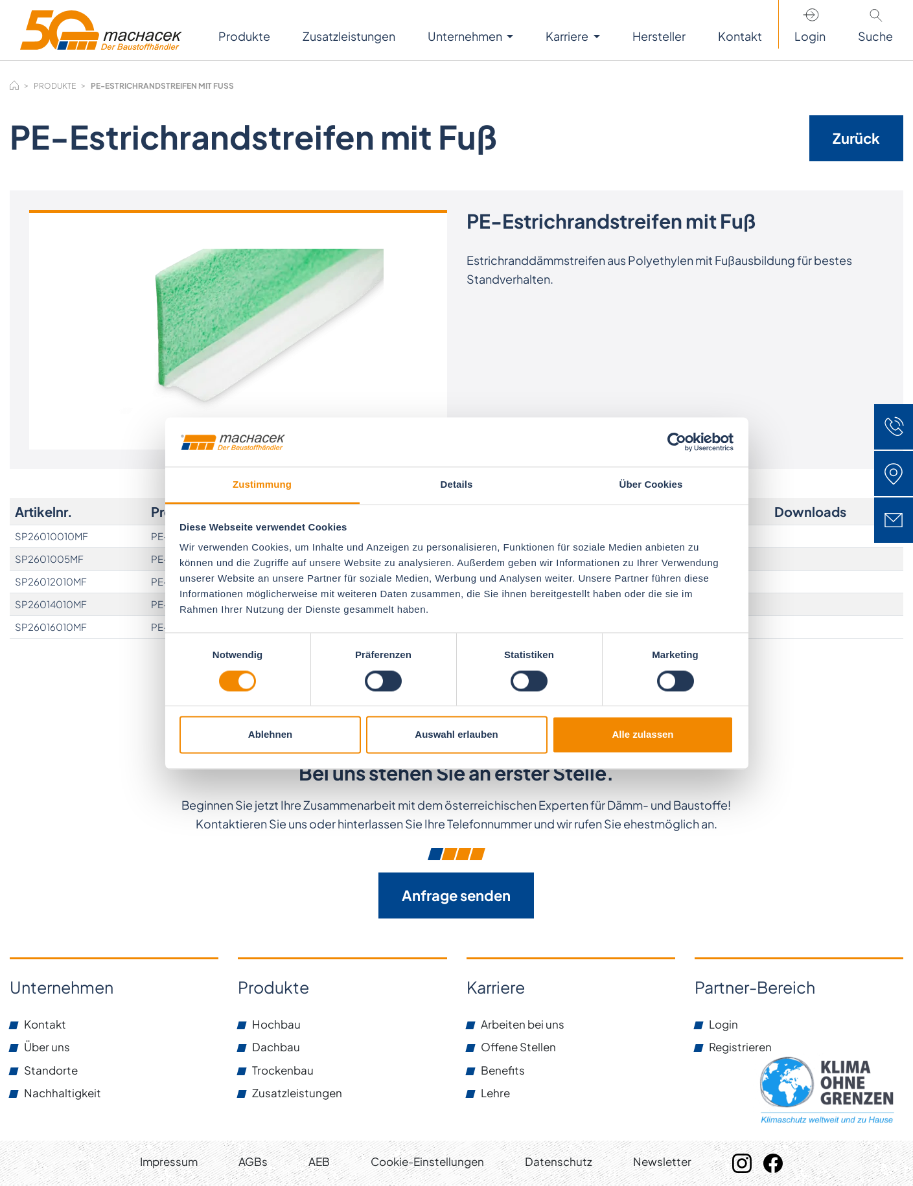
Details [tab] (457, 484)
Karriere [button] (568, 36)
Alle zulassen (642, 734)
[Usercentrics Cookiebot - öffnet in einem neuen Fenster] (677, 441)
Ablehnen (270, 734)
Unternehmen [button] (466, 36)
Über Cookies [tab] (651, 484)
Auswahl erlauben (456, 734)
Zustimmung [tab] (262, 484)
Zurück (856, 138)
